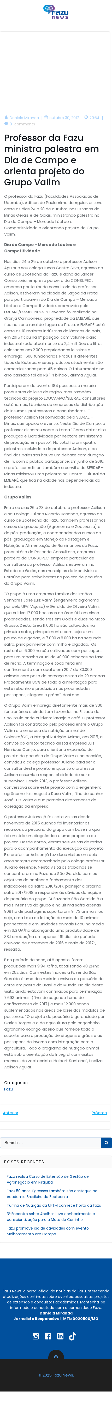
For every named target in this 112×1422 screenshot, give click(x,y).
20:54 (91, 117)
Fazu (8, 1089)
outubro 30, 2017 (61, 117)
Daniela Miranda (21, 117)
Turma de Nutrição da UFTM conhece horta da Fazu (54, 1205)
